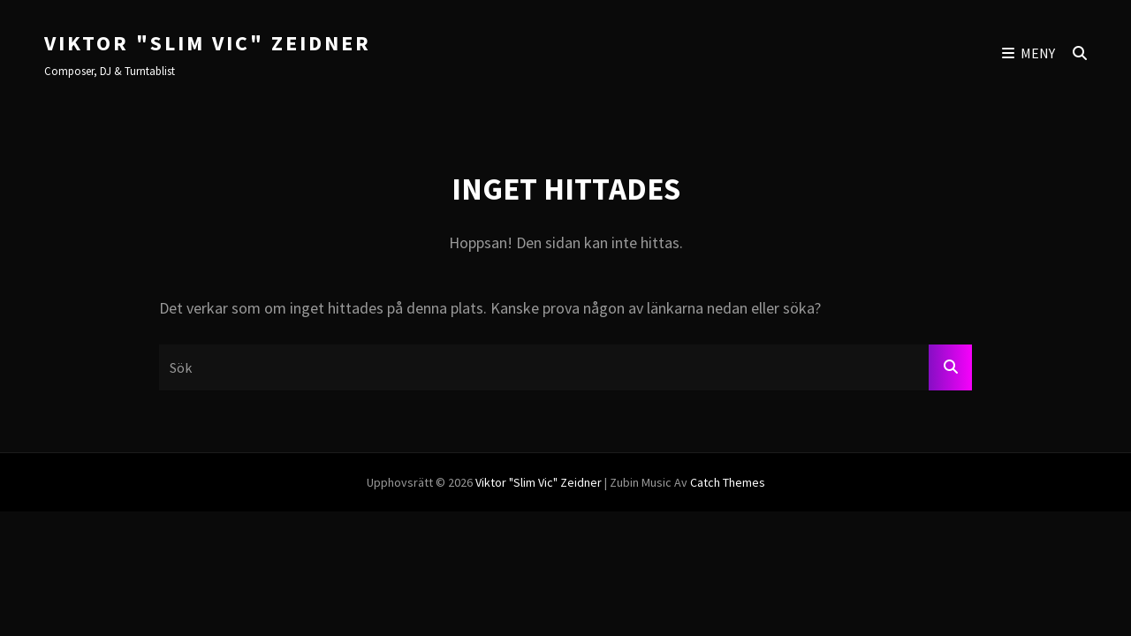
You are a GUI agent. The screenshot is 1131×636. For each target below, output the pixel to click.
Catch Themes (727, 482)
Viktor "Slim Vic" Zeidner (207, 43)
